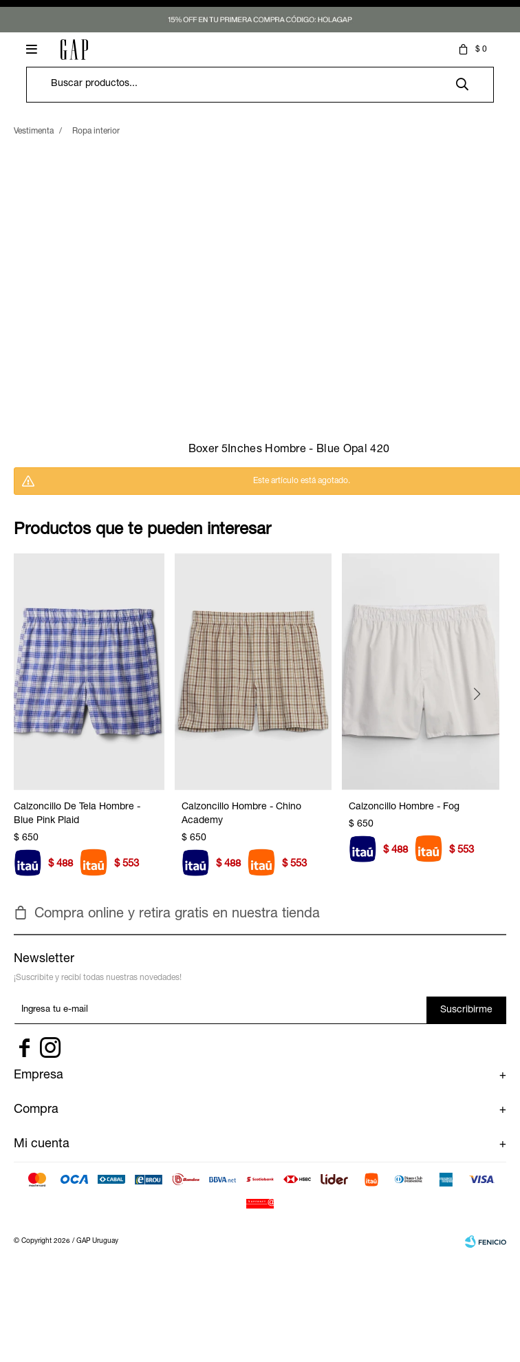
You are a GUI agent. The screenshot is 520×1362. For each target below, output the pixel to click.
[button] (482, 725)
